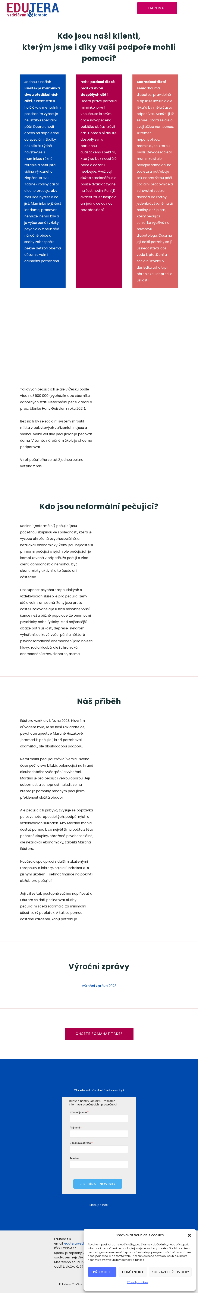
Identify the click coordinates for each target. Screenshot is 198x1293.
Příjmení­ (75, 1127)
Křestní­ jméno (78, 1112)
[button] (189, 1235)
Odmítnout (133, 1272)
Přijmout (102, 1272)
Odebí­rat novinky (98, 1183)
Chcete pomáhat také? (99, 1033)
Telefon (74, 1158)
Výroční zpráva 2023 (99, 985)
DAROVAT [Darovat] (157, 8)
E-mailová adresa (80, 1143)
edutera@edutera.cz (80, 1243)
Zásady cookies (137, 1282)
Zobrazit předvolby (170, 1272)
